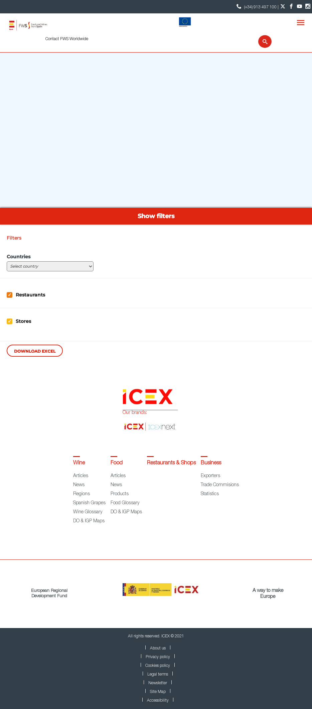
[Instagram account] (308, 7)
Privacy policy (158, 657)
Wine (79, 463)
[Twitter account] (283, 7)
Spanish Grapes (89, 503)
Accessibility (158, 701)
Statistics (210, 494)
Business (211, 463)
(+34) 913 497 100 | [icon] (257, 6)
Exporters (210, 476)
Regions (81, 494)
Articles (80, 476)
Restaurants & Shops (171, 463)
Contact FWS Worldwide (66, 39)
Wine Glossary (87, 512)
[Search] (261, 41)
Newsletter (157, 683)
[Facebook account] (291, 7)
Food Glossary (125, 503)
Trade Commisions (220, 485)
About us (158, 648)
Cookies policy (157, 666)
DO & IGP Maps (89, 521)
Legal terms (157, 675)
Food (117, 463)
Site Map (158, 692)
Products (120, 494)
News (79, 485)
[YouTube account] (299, 7)
